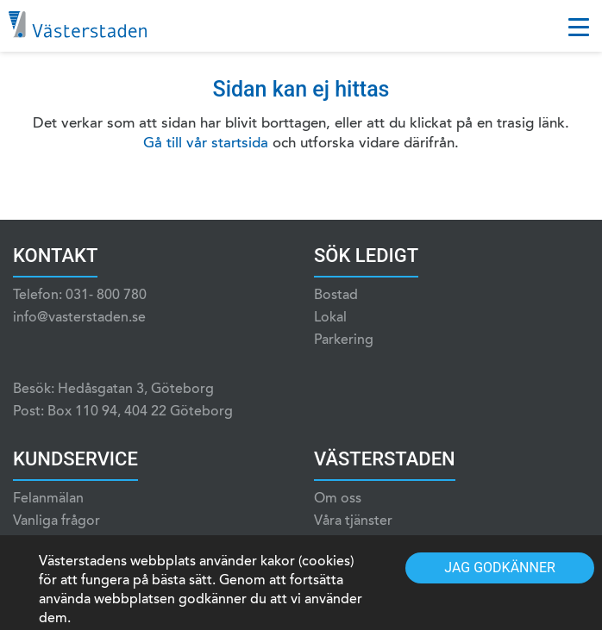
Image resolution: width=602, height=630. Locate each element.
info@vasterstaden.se (79, 318)
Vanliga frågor (56, 521)
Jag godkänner (499, 567)
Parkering (343, 340)
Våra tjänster (353, 521)
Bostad (336, 296)
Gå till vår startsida (205, 144)
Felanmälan (48, 499)
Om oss (337, 499)
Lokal (330, 318)
